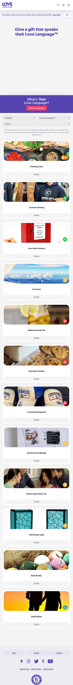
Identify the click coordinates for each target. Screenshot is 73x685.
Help (14, 653)
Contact (59, 653)
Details (36, 175)
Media (36, 653)
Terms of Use (24, 669)
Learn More (56, 15)
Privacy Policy (36, 669)
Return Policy (48, 669)
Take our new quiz (36, 108)
